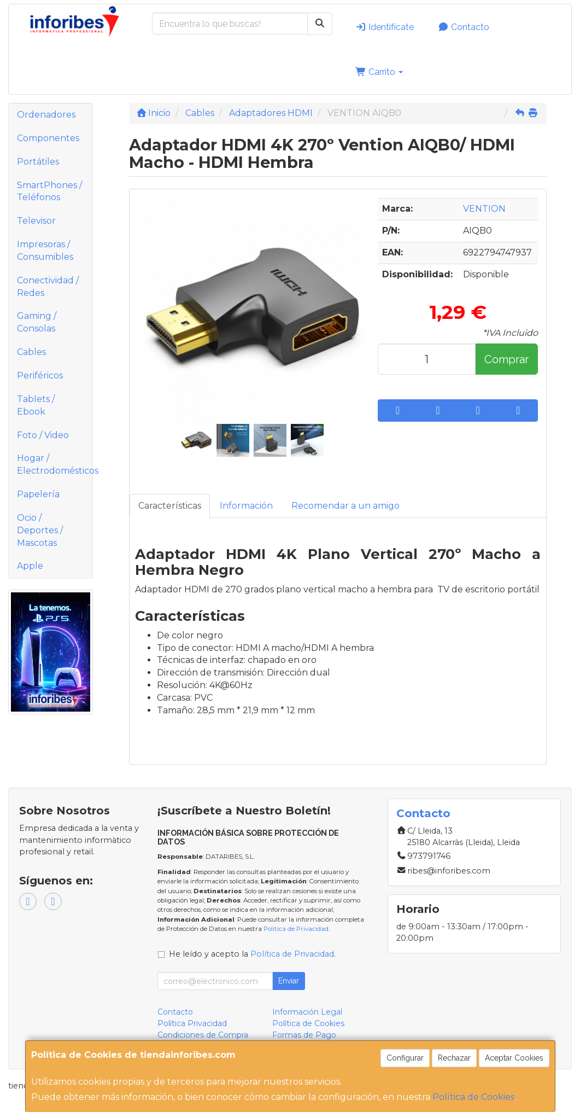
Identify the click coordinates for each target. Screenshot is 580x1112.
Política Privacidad (192, 1023)
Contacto (463, 27)
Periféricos (40, 375)
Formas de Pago (304, 1035)
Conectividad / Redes (48, 286)
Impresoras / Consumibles (45, 250)
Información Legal (307, 1012)
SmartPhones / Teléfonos (49, 191)
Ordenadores (46, 114)
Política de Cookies (473, 1097)
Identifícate (384, 27)
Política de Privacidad (296, 929)
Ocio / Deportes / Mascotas (40, 530)
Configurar (405, 1057)
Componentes (48, 138)
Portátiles (38, 161)
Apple (30, 566)
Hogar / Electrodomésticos (54, 464)
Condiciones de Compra (202, 1035)
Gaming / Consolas (36, 322)
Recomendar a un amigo (345, 505)
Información (246, 505)
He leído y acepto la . (252, 954)
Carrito (379, 72)
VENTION (484, 208)
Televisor (36, 221)
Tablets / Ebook (36, 405)
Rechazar (454, 1057)
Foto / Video (43, 435)
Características (169, 505)
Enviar (288, 980)
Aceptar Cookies (514, 1057)
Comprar (506, 359)
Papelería (38, 494)
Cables (31, 352)
